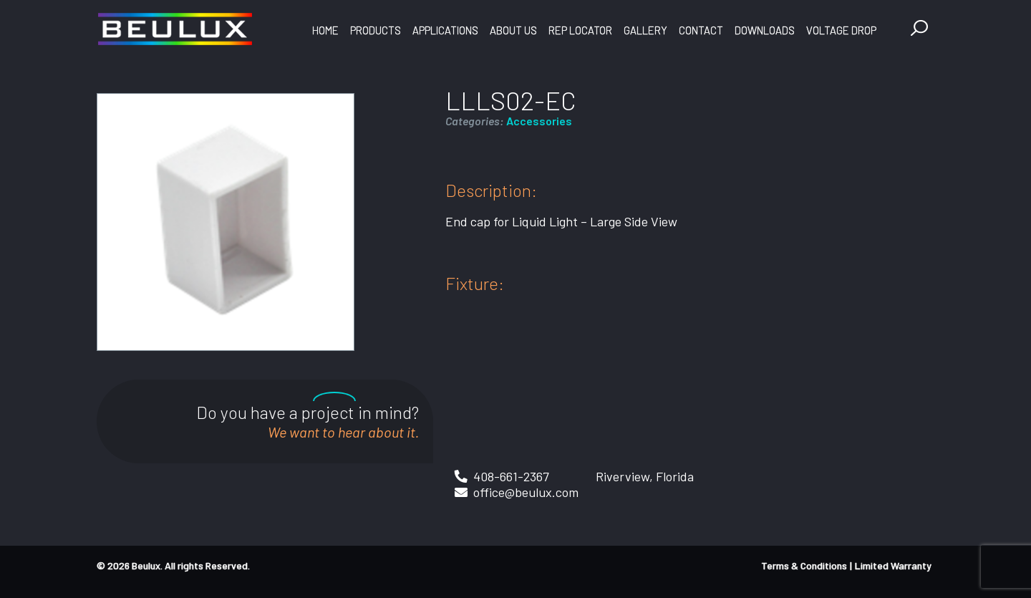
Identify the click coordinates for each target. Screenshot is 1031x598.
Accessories (539, 120)
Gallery (645, 30)
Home (325, 30)
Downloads (765, 30)
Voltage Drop (841, 30)
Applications (445, 30)
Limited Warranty (893, 565)
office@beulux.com (526, 492)
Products (375, 30)
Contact (701, 30)
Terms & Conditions (804, 565)
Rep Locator (580, 30)
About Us (513, 30)
